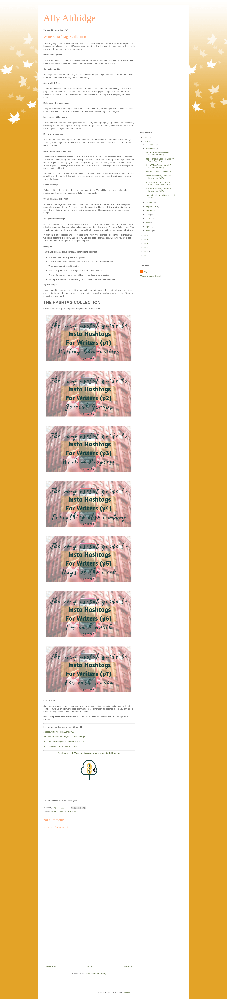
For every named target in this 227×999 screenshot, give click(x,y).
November (151, 149)
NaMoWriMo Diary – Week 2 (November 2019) (158, 177)
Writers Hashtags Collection (63, 812)
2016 (146, 240)
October (150, 202)
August (149, 210)
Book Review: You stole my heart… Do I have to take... (158, 183)
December (151, 145)
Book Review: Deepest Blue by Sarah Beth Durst (159, 160)
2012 (146, 255)
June (148, 218)
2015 (146, 243)
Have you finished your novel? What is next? (63, 741)
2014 (146, 247)
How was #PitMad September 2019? (60, 746)
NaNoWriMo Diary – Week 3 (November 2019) (158, 166)
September (151, 206)
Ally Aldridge (69, 18)
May (148, 222)
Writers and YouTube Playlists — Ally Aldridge (64, 737)
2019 (146, 141)
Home (89, 966)
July (148, 214)
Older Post (127, 966)
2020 (146, 137)
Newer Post (51, 966)
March (149, 230)
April (148, 226)
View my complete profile (151, 276)
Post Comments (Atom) (95, 973)
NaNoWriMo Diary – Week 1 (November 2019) (158, 190)
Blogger (126, 993)
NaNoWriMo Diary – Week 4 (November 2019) (158, 153)
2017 (146, 235)
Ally (145, 272)
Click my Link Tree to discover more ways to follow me (89, 753)
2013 (146, 252)
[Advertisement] (89, 932)
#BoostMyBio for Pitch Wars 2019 (58, 732)
